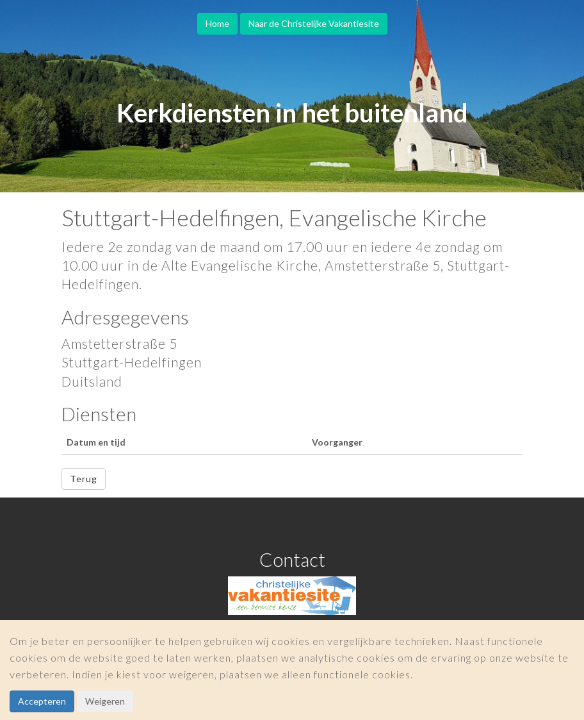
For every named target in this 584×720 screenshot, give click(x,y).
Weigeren (105, 701)
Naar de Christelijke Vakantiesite (313, 23)
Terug (83, 478)
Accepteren (42, 701)
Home (217, 23)
